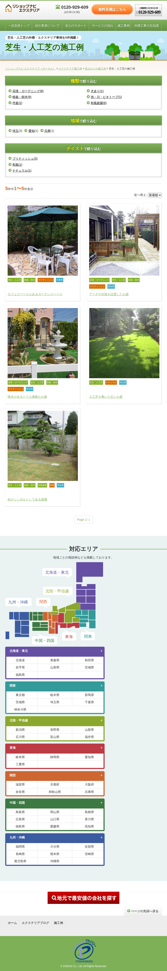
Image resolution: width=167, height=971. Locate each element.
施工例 (58, 923)
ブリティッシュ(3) (22, 158)
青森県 (54, 660)
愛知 (29, 131)
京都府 (54, 784)
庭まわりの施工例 (95, 68)
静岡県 (54, 757)
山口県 (54, 819)
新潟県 (20, 729)
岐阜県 (20, 757)
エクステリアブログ (35, 923)
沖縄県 (54, 861)
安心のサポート (75, 25)
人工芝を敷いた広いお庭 (106, 396)
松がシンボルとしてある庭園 (27, 499)
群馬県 (89, 695)
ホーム (12, 923)
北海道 (20, 660)
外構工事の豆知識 (146, 25)
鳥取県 (20, 812)
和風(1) (15, 164)
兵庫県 (89, 792)
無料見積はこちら (112, 9)
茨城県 (20, 702)
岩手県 (20, 667)
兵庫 (45, 131)
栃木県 (54, 695)
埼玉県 (54, 702)
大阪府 (89, 784)
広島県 (20, 819)
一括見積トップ (18, 25)
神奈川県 (20, 709)
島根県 (89, 812)
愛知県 (89, 757)
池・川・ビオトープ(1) (104, 97)
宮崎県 (89, 854)
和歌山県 (55, 792)
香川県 (89, 819)
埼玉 (13, 131)
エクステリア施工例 (70, 68)
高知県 (89, 826)
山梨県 (89, 729)
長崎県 (20, 854)
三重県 (20, 764)
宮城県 (89, 667)
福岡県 (20, 846)
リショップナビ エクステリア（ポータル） (30, 68)
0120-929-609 (72, 9)
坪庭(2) (15, 103)
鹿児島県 (20, 861)
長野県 (54, 729)
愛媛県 (54, 826)
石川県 (20, 737)
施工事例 (123, 25)
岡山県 (54, 812)
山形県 (54, 667)
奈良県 (20, 792)
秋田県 (89, 660)
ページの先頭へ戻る (143, 911)
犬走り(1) (95, 91)
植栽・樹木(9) (19, 97)
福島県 (20, 674)
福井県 (89, 737)
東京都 (20, 695)
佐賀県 (89, 846)
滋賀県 (20, 784)
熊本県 (54, 854)
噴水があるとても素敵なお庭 (27, 396)
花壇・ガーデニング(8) (25, 91)
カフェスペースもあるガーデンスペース (35, 294)
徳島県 (20, 826)
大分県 (54, 846)
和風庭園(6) (97, 103)
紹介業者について (47, 25)
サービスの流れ (102, 25)
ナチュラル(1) (19, 170)
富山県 (54, 737)
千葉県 (89, 702)
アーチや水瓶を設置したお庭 (109, 294)
